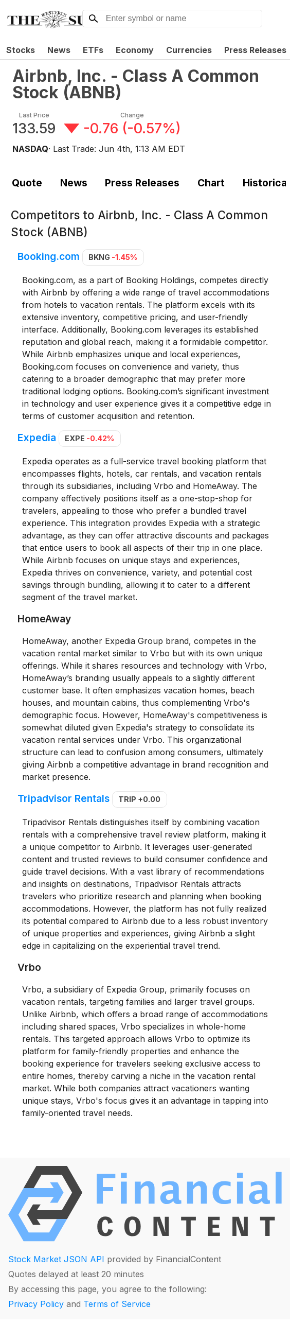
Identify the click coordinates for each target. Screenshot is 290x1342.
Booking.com (48, 256)
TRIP (139, 799)
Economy (135, 50)
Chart (211, 183)
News (58, 50)
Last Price (34, 115)
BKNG (112, 257)
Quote (27, 183)
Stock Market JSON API (56, 1259)
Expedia (36, 437)
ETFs (93, 50)
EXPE (89, 438)
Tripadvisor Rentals (63, 798)
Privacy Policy (36, 1304)
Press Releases (142, 183)
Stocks (20, 50)
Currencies (189, 50)
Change (132, 115)
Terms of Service (117, 1304)
